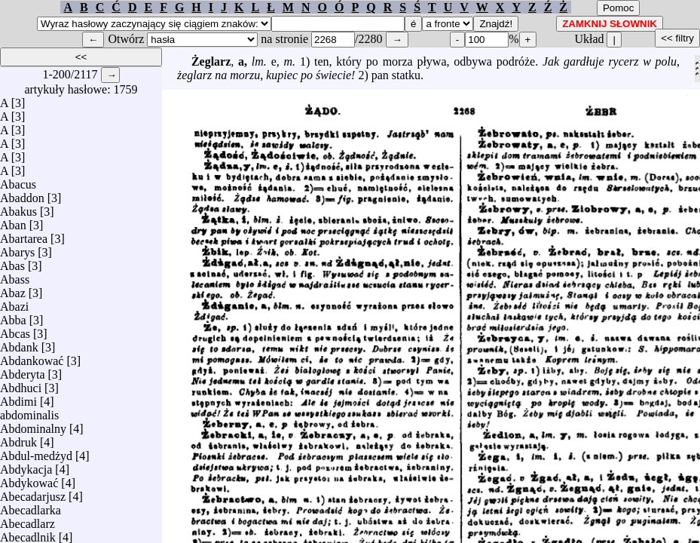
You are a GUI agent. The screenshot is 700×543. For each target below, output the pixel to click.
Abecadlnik (28, 533)
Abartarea (23, 235)
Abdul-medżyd (36, 452)
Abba (13, 316)
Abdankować (31, 357)
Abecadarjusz (33, 492)
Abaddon (22, 194)
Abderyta (22, 370)
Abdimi (18, 397)
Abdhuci (20, 384)
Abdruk (18, 438)
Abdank (19, 343)
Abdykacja (26, 465)
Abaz (13, 289)
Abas (12, 262)
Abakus (18, 207)
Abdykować (29, 479)
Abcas (15, 330)
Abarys (17, 248)
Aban (13, 221)
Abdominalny (33, 425)
